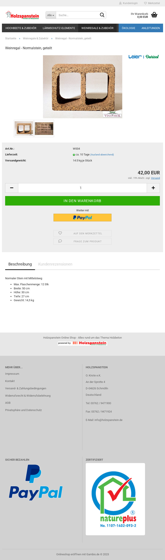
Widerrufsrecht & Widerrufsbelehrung (27, 395)
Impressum (12, 373)
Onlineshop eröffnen (68, 554)
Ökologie (128, 28)
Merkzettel (152, 3)
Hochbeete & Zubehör (21, 28)
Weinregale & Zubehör (97, 28)
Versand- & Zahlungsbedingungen (25, 388)
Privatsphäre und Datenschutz (23, 410)
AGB (8, 402)
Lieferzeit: (11, 154)
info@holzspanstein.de (108, 420)
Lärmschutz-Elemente (59, 28)
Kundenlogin (128, 3)
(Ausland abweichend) (102, 154)
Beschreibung (20, 264)
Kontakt (10, 381)
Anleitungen (151, 28)
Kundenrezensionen (55, 264)
